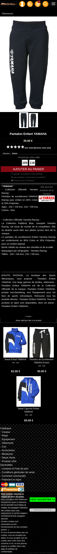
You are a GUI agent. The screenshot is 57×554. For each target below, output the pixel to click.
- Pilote (4, 435)
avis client (29, 148)
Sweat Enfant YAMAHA (15, 359)
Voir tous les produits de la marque (47, 193)
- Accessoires (7, 450)
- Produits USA (8, 461)
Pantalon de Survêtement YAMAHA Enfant (42, 361)
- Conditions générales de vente (17, 472)
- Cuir (3, 446)
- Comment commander (13, 476)
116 (32, 162)
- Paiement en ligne (10, 479)
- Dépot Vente (7, 457)
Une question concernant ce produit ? (28, 177)
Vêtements (7, 13)
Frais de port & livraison (22, 180)
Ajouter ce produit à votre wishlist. (27, 174)
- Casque (5, 432)
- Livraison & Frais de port (14, 468)
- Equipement (7, 439)
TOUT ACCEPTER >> (42, 499)
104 (24, 162)
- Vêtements (6, 443)
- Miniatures (6, 454)
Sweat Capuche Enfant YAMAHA (28, 410)
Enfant (14, 153)
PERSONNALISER (42, 510)
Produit (28, 316)
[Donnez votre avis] (42, 148)
